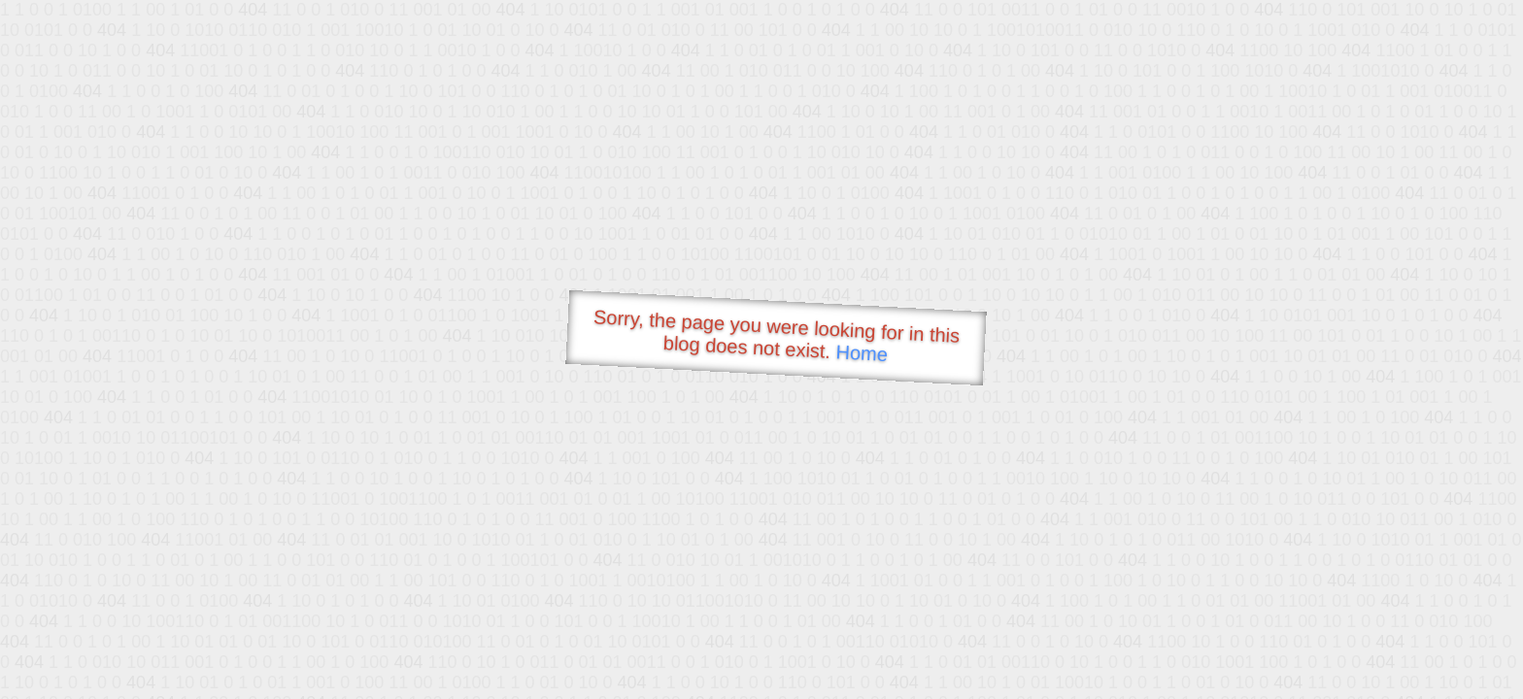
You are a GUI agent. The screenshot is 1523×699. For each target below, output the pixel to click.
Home (861, 353)
